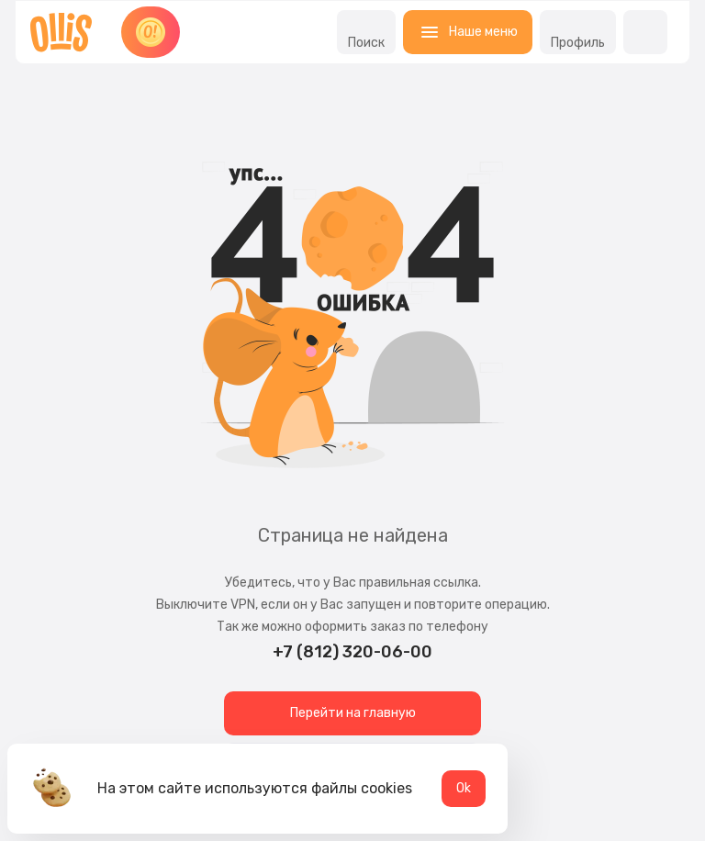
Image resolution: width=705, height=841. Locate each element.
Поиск (366, 32)
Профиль (578, 32)
